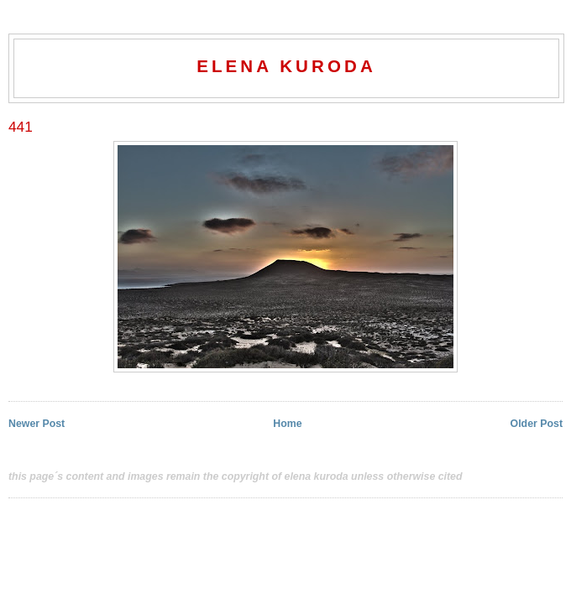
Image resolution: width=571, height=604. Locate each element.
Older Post (537, 424)
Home (287, 424)
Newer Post (36, 424)
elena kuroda (286, 66)
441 (20, 126)
